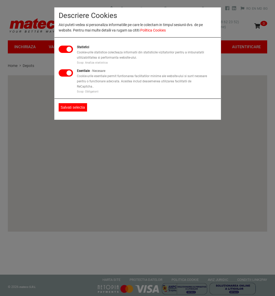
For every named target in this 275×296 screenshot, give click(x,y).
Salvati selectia (73, 107)
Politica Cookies (153, 30)
